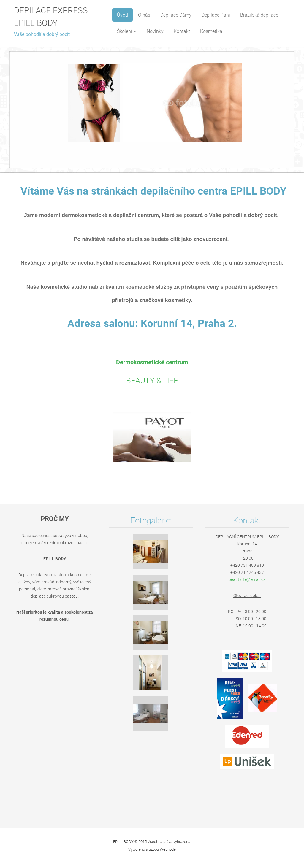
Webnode (168, 849)
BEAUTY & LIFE (152, 380)
